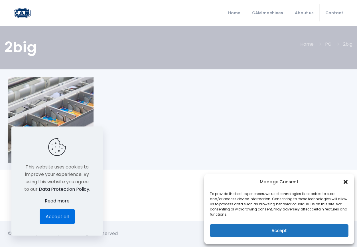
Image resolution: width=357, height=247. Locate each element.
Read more (57, 201)
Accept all (57, 216)
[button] (345, 182)
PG (328, 44)
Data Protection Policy (64, 189)
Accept (279, 231)
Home (307, 44)
